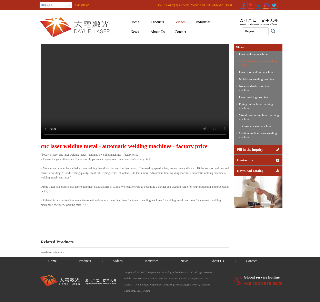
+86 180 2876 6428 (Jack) (217, 5)
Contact (180, 32)
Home (134, 22)
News (135, 32)
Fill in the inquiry (258, 150)
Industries (203, 22)
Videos (180, 22)
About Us (158, 32)
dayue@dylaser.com (177, 5)
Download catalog (258, 171)
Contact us (258, 160)
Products (157, 22)
